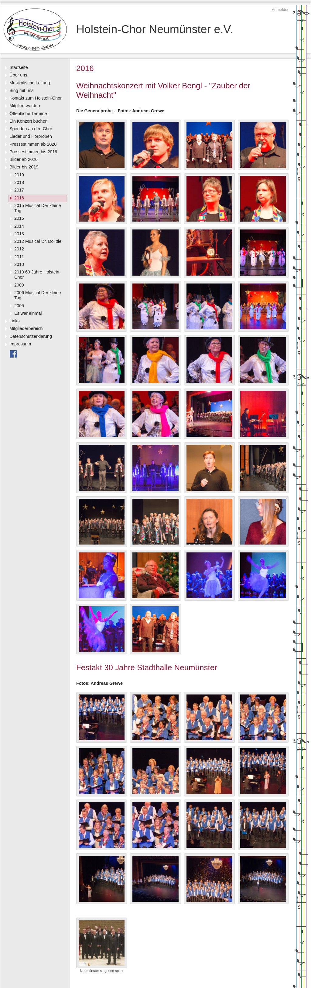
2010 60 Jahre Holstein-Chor (37, 275)
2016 (19, 197)
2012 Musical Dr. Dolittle (37, 241)
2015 (19, 218)
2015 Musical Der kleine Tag (37, 208)
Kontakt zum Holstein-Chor (35, 98)
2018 (19, 182)
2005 (19, 305)
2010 (19, 264)
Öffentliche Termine (28, 113)
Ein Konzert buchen (28, 121)
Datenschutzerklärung (30, 336)
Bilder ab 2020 (23, 159)
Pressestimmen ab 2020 (32, 144)
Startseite (18, 67)
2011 (19, 256)
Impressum (20, 343)
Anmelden (280, 9)
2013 (19, 233)
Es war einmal (28, 313)
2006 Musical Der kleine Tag (37, 295)
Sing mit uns (21, 90)
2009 (19, 285)
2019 (19, 174)
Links (14, 320)
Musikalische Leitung (29, 82)
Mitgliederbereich (26, 328)
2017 (19, 190)
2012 (19, 248)
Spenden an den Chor (30, 128)
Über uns (18, 75)
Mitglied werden (24, 105)
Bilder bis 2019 (23, 167)
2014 (19, 226)
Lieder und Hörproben (30, 136)
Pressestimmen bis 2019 (33, 151)
